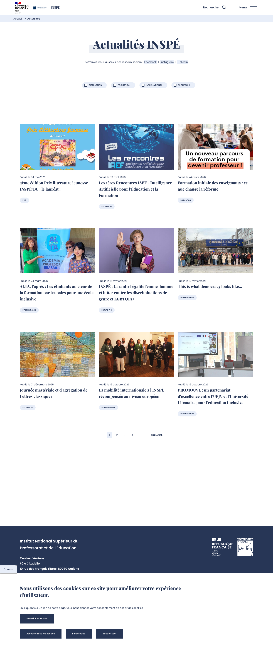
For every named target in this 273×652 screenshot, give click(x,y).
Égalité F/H (107, 310)
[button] (214, 8)
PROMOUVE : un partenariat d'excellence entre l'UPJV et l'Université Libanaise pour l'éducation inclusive (213, 396)
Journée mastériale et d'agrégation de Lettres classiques (53, 393)
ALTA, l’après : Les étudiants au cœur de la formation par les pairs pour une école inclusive (57, 293)
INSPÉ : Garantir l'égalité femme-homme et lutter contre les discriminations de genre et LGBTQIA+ (136, 293)
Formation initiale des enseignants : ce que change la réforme (213, 186)
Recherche (107, 206)
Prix (24, 200)
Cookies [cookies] (8, 569)
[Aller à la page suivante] (158, 434)
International (29, 310)
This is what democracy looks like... (210, 286)
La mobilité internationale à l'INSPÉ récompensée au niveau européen (131, 393)
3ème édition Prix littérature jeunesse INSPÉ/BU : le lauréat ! (54, 186)
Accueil (18, 18)
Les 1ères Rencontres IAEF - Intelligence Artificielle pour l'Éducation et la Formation (135, 189)
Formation (185, 200)
